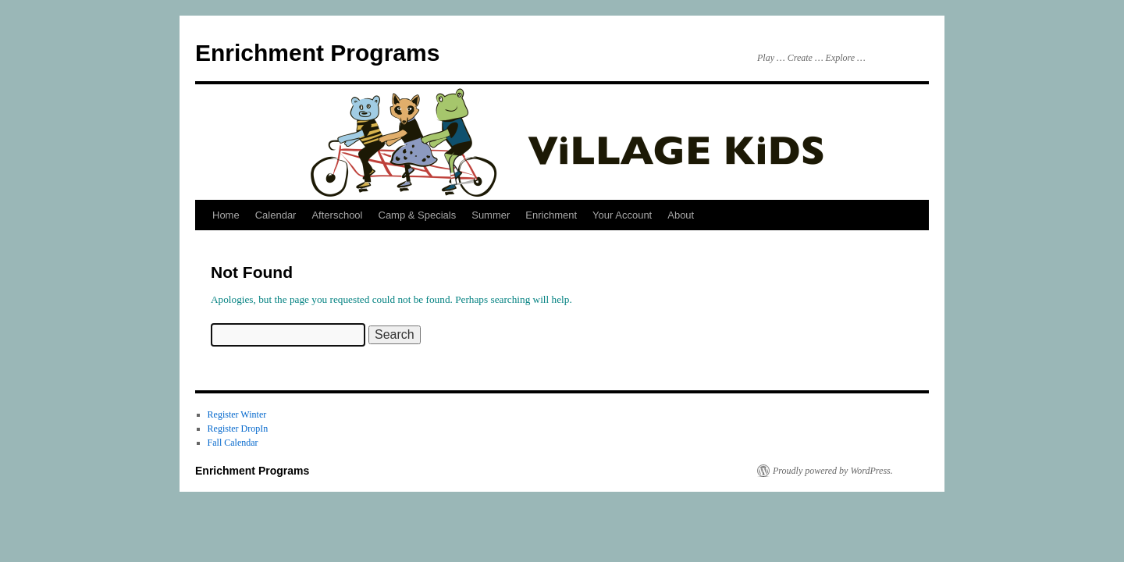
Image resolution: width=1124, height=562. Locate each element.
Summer (490, 215)
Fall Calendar (233, 442)
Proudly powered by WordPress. (833, 470)
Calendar (276, 215)
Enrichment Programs (317, 53)
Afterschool (336, 215)
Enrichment (551, 215)
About (680, 215)
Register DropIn (238, 428)
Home (226, 215)
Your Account (622, 215)
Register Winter (237, 414)
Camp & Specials (418, 215)
